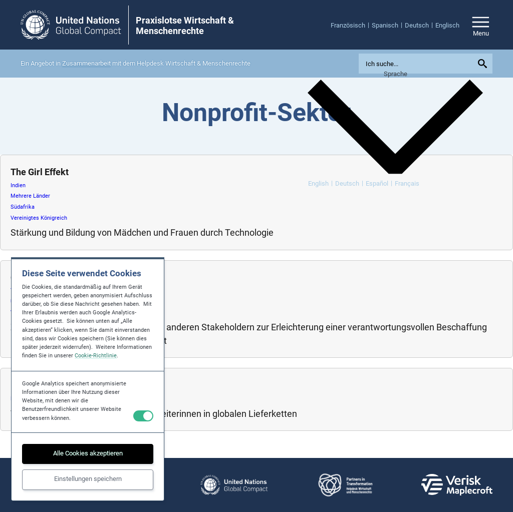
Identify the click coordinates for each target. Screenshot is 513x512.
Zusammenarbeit (86, 63)
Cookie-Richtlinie (96, 355)
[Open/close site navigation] (480, 25)
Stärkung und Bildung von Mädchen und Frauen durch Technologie (142, 232)
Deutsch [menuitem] (347, 183)
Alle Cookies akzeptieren (88, 453)
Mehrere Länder (30, 196)
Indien (18, 185)
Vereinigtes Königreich (39, 218)
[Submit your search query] (483, 64)
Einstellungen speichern (88, 478)
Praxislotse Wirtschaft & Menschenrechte (185, 25)
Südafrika (23, 207)
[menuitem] (351, 25)
